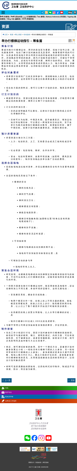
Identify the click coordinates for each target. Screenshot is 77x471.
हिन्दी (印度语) (4, 17)
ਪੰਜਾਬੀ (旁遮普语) (28, 19)
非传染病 (27, 34)
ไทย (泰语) (41, 17)
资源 (11, 34)
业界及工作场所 (10, 401)
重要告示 (31, 462)
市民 (6, 388)
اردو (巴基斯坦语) (30, 17)
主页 (6, 34)
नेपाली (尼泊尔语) (16, 17)
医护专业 (8, 392)
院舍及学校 (9, 396)
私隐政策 (38, 462)
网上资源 (18, 34)
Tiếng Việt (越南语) (14, 19)
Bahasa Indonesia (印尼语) (56, 17)
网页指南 (46, 462)
